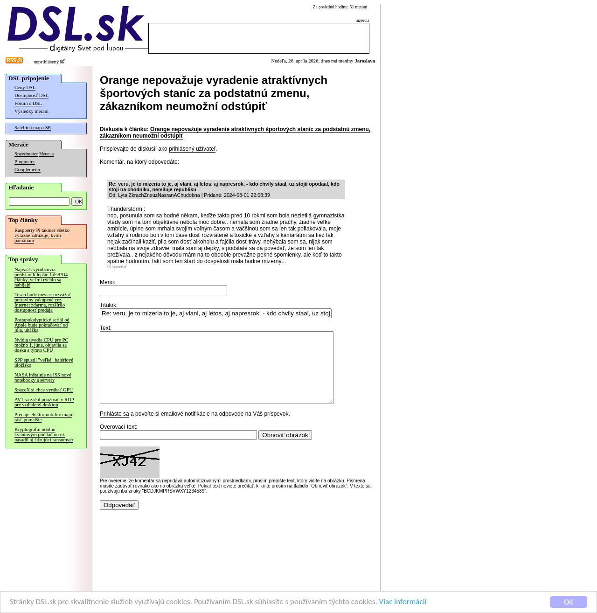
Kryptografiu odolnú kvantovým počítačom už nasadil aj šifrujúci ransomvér (43, 434)
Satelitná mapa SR (32, 127)
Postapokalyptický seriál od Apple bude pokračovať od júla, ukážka (41, 325)
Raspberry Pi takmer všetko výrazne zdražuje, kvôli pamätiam (41, 235)
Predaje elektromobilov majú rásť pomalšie (43, 417)
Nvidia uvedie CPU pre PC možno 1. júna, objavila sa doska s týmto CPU (41, 345)
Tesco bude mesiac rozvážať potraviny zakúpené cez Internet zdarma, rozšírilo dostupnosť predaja (42, 302)
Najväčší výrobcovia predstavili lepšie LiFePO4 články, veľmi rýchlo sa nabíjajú (41, 277)
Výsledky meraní (31, 111)
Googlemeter (27, 169)
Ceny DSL (24, 87)
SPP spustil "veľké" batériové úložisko (43, 362)
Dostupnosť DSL (31, 95)
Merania (46, 154)
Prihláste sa (114, 428)
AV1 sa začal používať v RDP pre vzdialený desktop (44, 402)
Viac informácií (403, 602)
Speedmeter (26, 153)
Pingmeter (24, 161)
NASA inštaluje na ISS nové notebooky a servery (42, 377)
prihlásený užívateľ (192, 149)
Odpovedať (117, 267)
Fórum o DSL (28, 103)
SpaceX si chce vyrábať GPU (43, 389)
